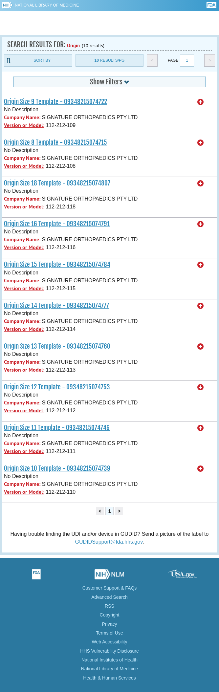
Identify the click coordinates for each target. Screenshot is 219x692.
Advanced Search (109, 597)
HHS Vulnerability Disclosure (109, 651)
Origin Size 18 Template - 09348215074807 (57, 183)
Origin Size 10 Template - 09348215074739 (57, 468)
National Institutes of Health (109, 659)
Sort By (42, 60)
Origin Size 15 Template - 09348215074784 (57, 265)
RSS (109, 606)
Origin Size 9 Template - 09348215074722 (55, 102)
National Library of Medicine (47, 5)
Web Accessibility (109, 641)
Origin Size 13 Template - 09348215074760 (57, 346)
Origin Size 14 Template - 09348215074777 (56, 306)
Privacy (109, 624)
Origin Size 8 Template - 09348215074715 (55, 142)
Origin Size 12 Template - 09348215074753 (57, 387)
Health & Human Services (109, 678)
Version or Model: (24, 125)
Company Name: (22, 117)
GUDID (109, 23)
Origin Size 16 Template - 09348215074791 (57, 224)
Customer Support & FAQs (109, 588)
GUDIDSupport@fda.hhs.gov (108, 542)
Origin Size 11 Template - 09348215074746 (57, 428)
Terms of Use (109, 633)
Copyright (110, 614)
